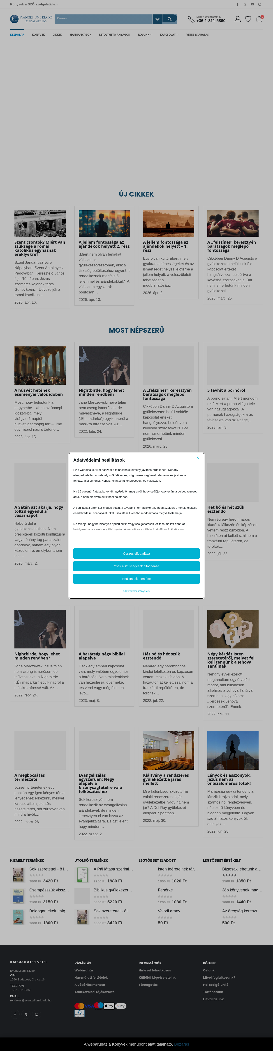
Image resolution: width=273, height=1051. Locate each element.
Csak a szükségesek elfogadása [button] (136, 566)
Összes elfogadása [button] (136, 553)
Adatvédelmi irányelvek (136, 591)
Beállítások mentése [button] (136, 579)
